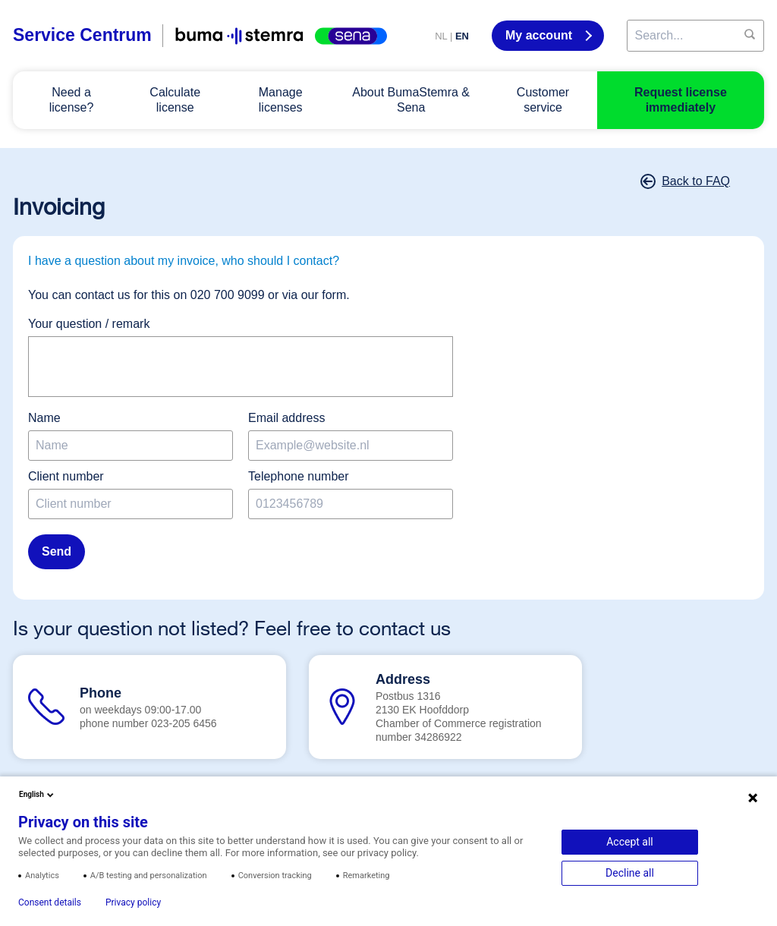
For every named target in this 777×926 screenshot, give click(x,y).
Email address (286, 417)
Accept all (629, 842)
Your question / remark (88, 323)
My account (540, 35)
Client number (66, 476)
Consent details (49, 902)
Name (44, 417)
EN (462, 36)
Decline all (630, 873)
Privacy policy (133, 902)
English (37, 795)
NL (441, 36)
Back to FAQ (686, 181)
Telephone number (298, 476)
